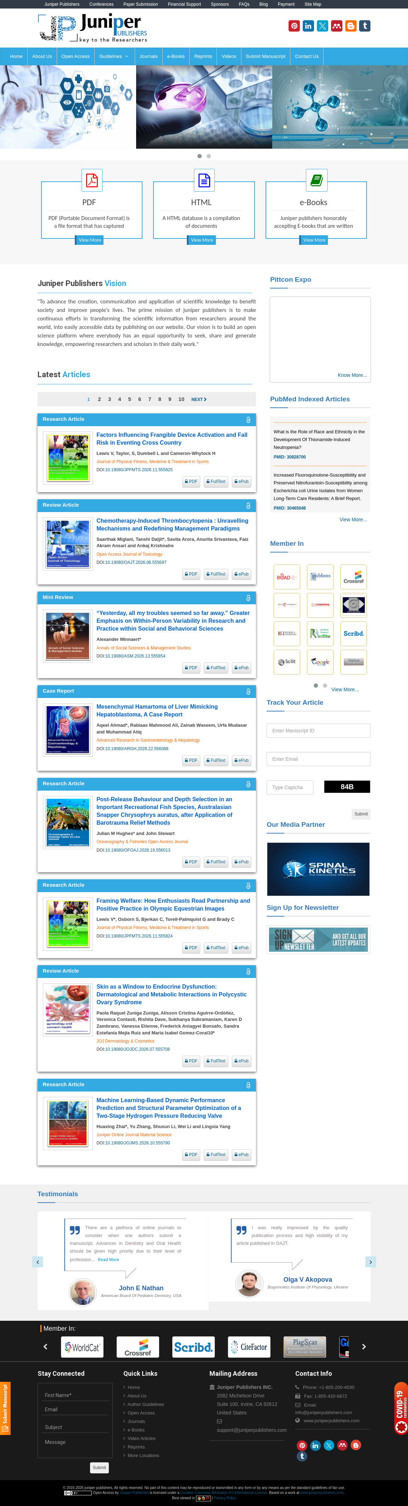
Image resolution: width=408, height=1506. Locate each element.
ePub (241, 481)
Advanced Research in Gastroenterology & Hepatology (148, 740)
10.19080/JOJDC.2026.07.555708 (137, 1049)
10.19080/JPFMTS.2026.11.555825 (139, 469)
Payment (286, 4)
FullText (216, 481)
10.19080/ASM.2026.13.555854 (135, 656)
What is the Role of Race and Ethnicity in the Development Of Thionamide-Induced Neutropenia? (319, 449)
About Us (42, 56)
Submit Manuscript (266, 56)
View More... (353, 519)
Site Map (312, 4)
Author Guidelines (146, 1404)
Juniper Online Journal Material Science (134, 1134)
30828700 (296, 467)
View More (90, 240)
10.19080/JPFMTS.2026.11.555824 (139, 936)
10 (181, 399)
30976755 (296, 423)
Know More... (352, 375)
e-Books (176, 56)
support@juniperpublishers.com (252, 1430)
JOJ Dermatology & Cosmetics (125, 1041)
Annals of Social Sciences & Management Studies (143, 647)
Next (199, 399)
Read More (97, 1259)
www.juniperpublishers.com (332, 1420)
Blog (263, 4)
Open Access (76, 56)
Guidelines (113, 56)
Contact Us (307, 56)
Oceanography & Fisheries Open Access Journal (142, 841)
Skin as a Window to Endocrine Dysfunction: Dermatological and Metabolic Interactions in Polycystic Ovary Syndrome (171, 994)
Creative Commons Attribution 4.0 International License (223, 1493)
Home (16, 56)
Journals (149, 56)
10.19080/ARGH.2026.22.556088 (136, 748)
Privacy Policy (225, 1498)
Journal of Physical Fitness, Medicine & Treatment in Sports (152, 461)
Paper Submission (140, 4)
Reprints (203, 56)
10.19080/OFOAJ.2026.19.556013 (137, 850)
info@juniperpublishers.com (323, 1412)
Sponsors (220, 4)
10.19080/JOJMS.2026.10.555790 (137, 1143)
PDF (191, 481)
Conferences (101, 4)
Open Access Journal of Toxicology (129, 554)
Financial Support (184, 4)
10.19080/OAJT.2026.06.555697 (136, 562)
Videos (229, 56)
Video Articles (142, 1438)
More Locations (143, 1455)
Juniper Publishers (62, 4)
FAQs (244, 4)
